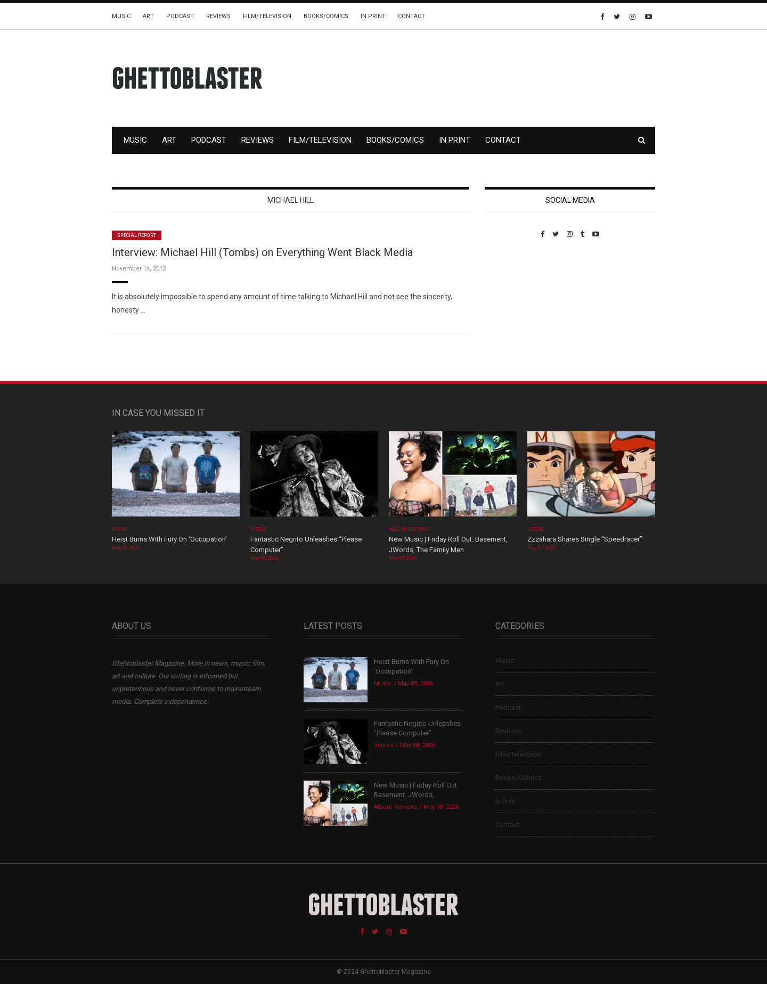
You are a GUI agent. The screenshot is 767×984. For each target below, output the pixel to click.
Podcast (180, 16)
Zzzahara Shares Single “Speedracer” (584, 539)
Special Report (136, 235)
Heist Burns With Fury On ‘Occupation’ (169, 539)
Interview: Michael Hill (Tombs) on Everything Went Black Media (262, 252)
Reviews (218, 16)
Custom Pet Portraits (516, 311)
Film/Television (267, 16)
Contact (411, 16)
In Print (373, 16)
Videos (258, 529)
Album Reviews (409, 529)
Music (121, 16)
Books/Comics (326, 16)
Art (148, 16)
